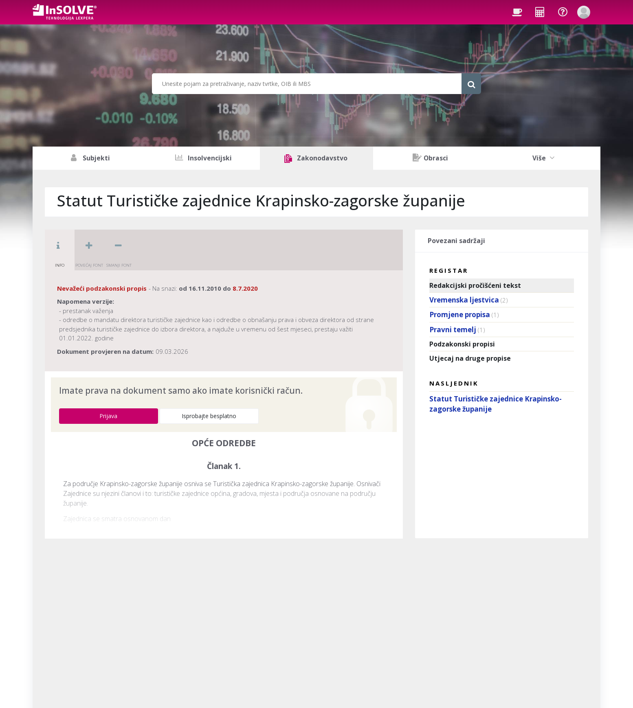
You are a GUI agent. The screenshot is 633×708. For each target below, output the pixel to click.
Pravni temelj (452, 329)
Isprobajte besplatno (209, 416)
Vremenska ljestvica (464, 300)
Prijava (108, 416)
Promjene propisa (459, 314)
